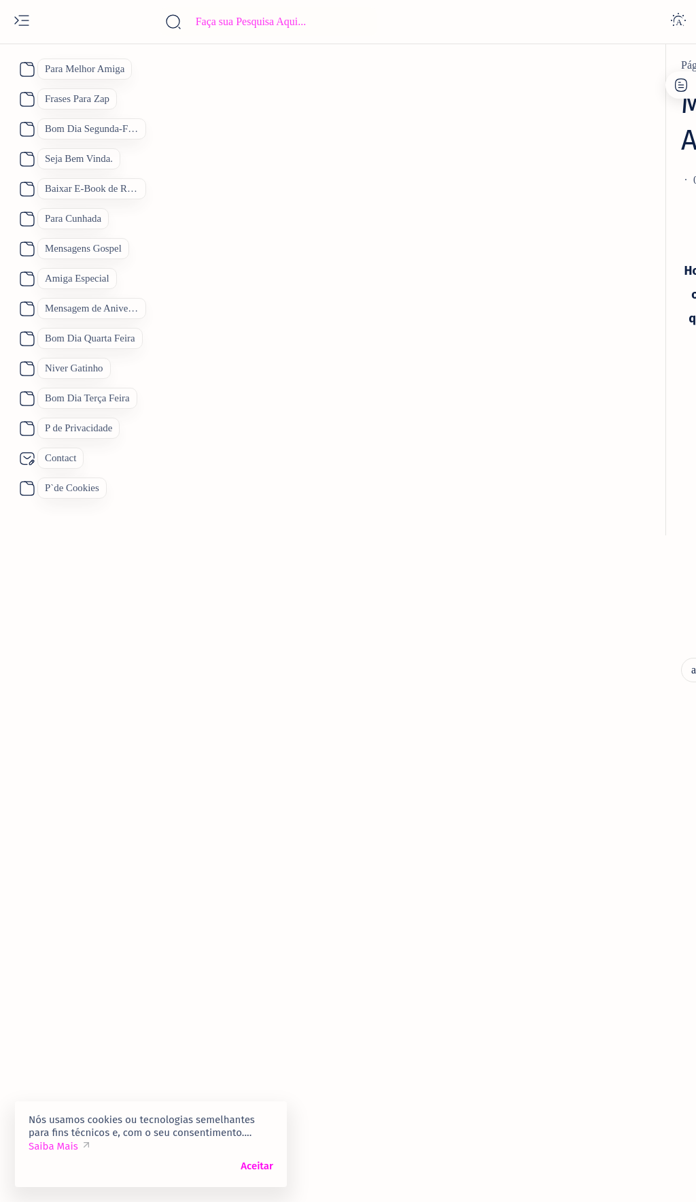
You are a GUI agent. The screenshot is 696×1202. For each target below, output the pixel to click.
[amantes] (553, 756)
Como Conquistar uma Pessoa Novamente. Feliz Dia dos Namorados (597, 793)
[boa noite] (543, 1076)
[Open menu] (22, 21)
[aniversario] (163, 65)
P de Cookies (532, 92)
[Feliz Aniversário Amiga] (589, 625)
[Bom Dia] (633, 906)
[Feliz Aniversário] (561, 974)
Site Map (613, 104)
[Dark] (678, 21)
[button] (634, 1175)
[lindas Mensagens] (189, 585)
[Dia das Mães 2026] (562, 940)
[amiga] (549, 527)
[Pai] (527, 1008)
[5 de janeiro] (561, 429)
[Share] (471, 143)
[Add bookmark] (417, 143)
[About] (25, 69)
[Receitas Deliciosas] (566, 1042)
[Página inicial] (96, 65)
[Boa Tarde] (545, 906)
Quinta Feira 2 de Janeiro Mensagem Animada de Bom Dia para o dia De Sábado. (597, 474)
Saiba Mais (53, 1146)
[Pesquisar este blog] (268, 21)
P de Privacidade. (542, 104)
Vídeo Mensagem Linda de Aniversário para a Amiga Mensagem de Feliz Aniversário (602, 572)
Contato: (593, 92)
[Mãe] (651, 974)
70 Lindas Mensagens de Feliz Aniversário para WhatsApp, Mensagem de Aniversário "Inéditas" (598, 330)
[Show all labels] (542, 1108)
